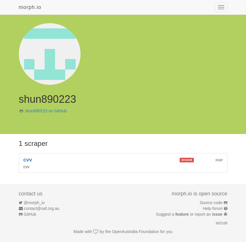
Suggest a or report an (189, 214)
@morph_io (34, 202)
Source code (211, 202)
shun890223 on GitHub (46, 111)
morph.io (30, 7)
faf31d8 (221, 223)
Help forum (213, 208)
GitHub (29, 214)
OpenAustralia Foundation (135, 231)
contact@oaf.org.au (41, 208)
